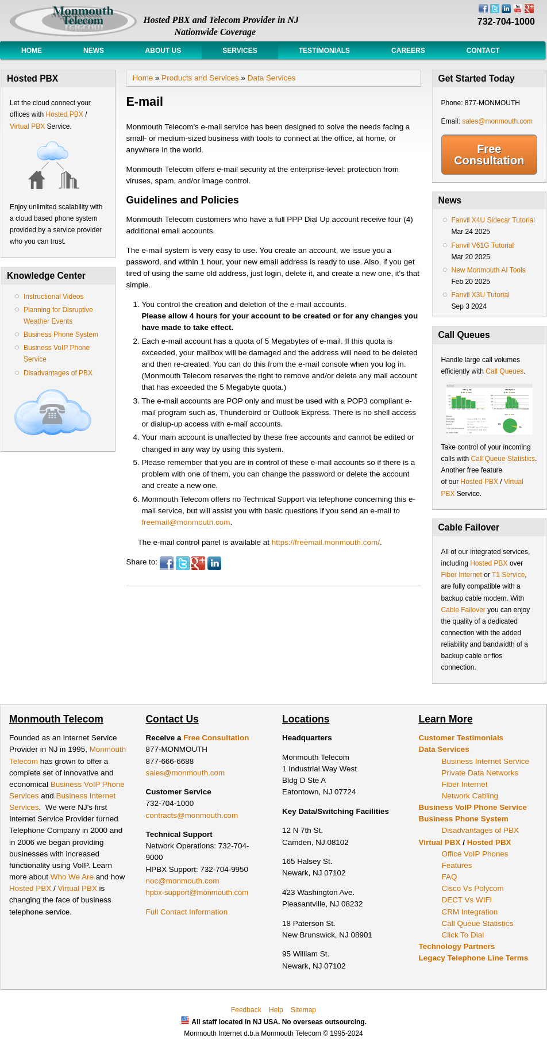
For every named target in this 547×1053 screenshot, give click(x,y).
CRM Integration (470, 912)
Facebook (167, 563)
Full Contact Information (187, 912)
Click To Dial (463, 935)
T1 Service (508, 575)
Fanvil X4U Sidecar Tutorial (493, 220)
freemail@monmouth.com (185, 522)
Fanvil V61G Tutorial (483, 245)
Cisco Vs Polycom (473, 888)
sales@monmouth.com (497, 121)
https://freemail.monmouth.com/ (326, 542)
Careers (408, 51)
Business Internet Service (485, 761)
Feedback (246, 1010)
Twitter (183, 563)
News (93, 51)
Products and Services (199, 78)
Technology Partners (457, 946)
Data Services (272, 78)
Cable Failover (463, 610)
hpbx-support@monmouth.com (197, 892)
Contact (483, 51)
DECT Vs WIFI (467, 900)
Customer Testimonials (461, 737)
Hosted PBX (64, 114)
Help (276, 1010)
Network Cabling (470, 795)
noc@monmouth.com (182, 881)
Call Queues (504, 371)
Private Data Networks (480, 772)
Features (457, 865)
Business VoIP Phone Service (473, 807)
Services (239, 51)
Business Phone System (61, 334)
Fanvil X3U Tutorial (481, 295)
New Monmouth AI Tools (489, 270)
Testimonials (324, 51)
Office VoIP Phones (475, 854)
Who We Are (73, 877)
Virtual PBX (28, 126)
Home (31, 51)
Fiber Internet (461, 575)
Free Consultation (489, 155)
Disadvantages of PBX (58, 373)
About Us (163, 51)
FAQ (449, 877)
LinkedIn (214, 563)
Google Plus (198, 563)
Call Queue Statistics (503, 459)
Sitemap (303, 1010)
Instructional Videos (54, 297)
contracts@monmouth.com (192, 815)
